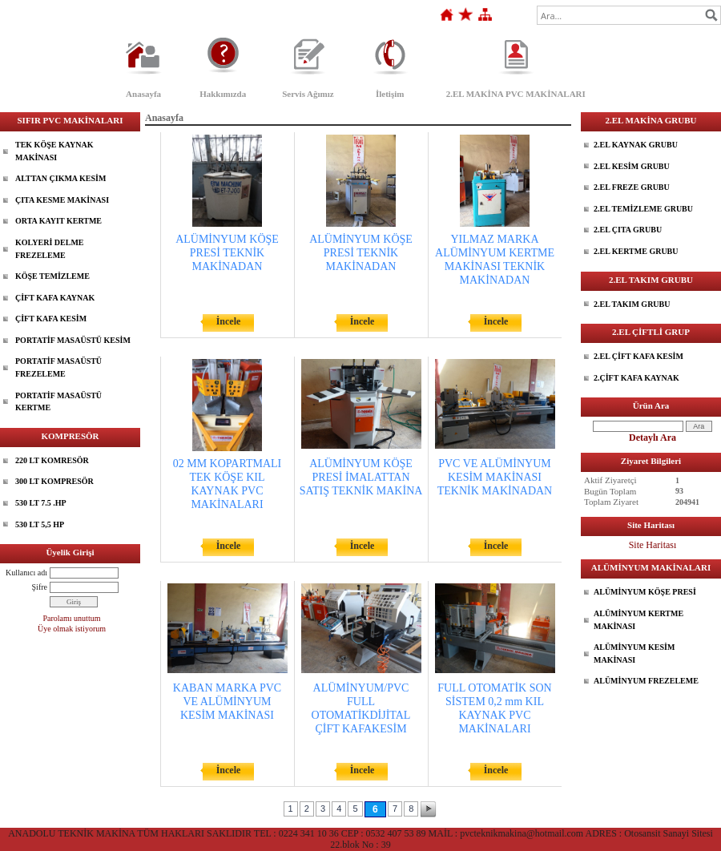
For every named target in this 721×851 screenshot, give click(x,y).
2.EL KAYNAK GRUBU (636, 144)
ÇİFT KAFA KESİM (51, 318)
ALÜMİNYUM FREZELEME (646, 680)
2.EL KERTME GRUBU (636, 251)
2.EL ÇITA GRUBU (628, 229)
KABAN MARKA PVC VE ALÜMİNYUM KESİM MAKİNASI (227, 701)
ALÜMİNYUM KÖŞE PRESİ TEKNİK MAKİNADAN (227, 252)
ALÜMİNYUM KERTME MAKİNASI (638, 620)
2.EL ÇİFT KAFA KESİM (638, 356)
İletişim (390, 94)
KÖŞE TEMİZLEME (52, 276)
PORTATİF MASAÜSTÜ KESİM (73, 340)
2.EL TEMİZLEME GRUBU (643, 208)
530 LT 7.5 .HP (40, 502)
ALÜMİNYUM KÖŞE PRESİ (645, 591)
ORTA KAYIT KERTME (58, 220)
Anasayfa (143, 94)
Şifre (39, 587)
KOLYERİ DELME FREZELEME (49, 249)
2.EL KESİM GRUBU (632, 166)
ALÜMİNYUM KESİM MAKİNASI (634, 653)
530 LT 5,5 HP (39, 524)
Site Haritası (653, 545)
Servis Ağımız (307, 94)
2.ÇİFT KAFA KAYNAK (636, 377)
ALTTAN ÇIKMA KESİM (60, 178)
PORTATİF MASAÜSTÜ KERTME (58, 402)
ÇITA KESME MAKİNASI (62, 200)
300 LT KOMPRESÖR (54, 481)
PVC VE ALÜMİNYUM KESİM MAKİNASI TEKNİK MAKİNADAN (494, 477)
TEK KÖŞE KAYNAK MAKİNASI (54, 151)
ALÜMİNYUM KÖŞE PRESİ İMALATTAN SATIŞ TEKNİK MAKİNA (361, 477)
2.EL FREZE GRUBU (632, 187)
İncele (228, 321)
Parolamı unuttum (72, 618)
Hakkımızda (222, 94)
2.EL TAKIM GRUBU (632, 304)
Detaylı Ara (652, 437)
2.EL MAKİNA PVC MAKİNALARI (516, 94)
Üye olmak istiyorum (72, 628)
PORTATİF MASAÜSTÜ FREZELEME (58, 367)
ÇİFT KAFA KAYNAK (55, 297)
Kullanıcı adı (26, 572)
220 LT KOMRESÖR (52, 460)
